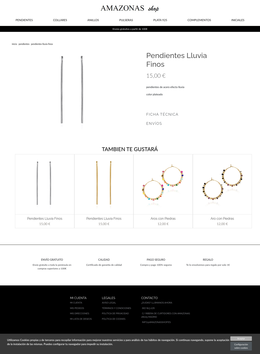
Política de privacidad (115, 313)
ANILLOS (93, 20)
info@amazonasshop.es (156, 322)
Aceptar (241, 338)
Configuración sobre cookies (241, 346)
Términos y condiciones (116, 308)
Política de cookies (114, 319)
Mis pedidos (77, 308)
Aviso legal (109, 302)
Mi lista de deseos (81, 319)
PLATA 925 (160, 20)
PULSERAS (126, 20)
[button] (10, 191)
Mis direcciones (79, 313)
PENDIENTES (24, 20)
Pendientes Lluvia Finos (44, 219)
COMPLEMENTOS (199, 20)
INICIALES (237, 20)
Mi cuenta (76, 302)
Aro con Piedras (222, 219)
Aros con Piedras (163, 219)
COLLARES (60, 20)
